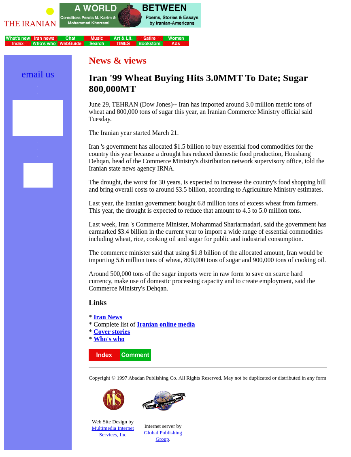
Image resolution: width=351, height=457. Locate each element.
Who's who (109, 338)
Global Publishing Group (163, 435)
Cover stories (112, 331)
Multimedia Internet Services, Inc (112, 431)
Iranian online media (166, 324)
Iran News (108, 317)
